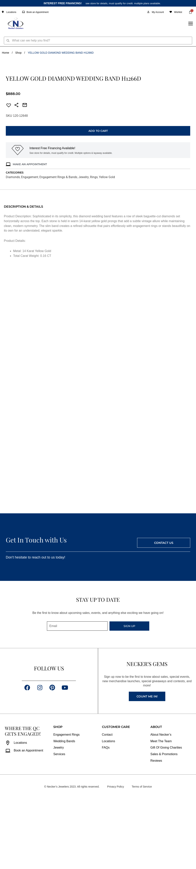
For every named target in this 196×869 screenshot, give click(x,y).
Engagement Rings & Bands (58, 246)
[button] (7, 175)
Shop (18, 52)
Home (5, 52)
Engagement (29, 246)
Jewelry (83, 246)
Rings (94, 246)
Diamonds (13, 246)
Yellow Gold (107, 246)
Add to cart (98, 200)
